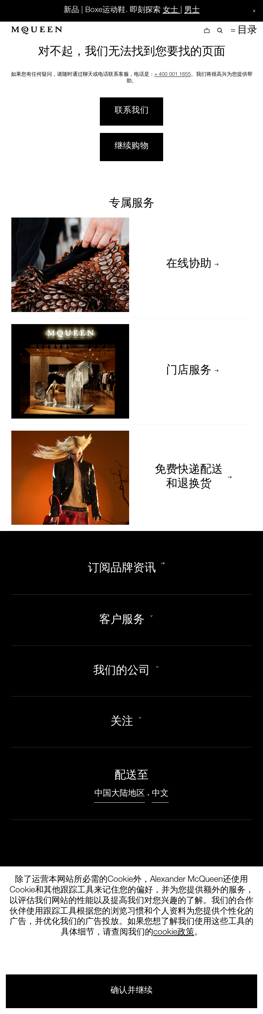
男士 (192, 10)
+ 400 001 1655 (172, 74)
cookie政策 (173, 933)
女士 (170, 10)
